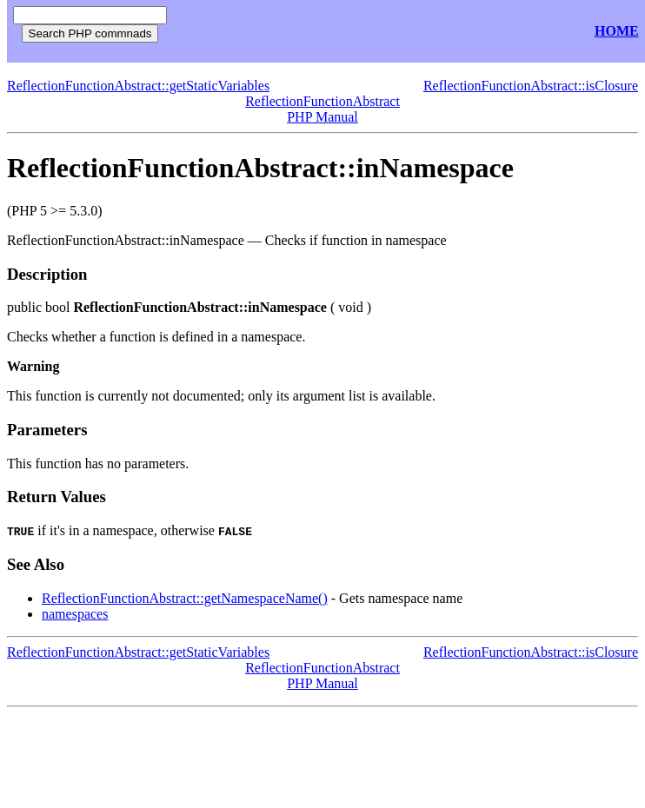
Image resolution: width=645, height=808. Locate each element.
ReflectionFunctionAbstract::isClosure (530, 85)
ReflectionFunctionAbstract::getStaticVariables (138, 85)
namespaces (75, 613)
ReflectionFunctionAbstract (322, 101)
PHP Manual (322, 116)
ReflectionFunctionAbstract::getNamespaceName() (185, 598)
